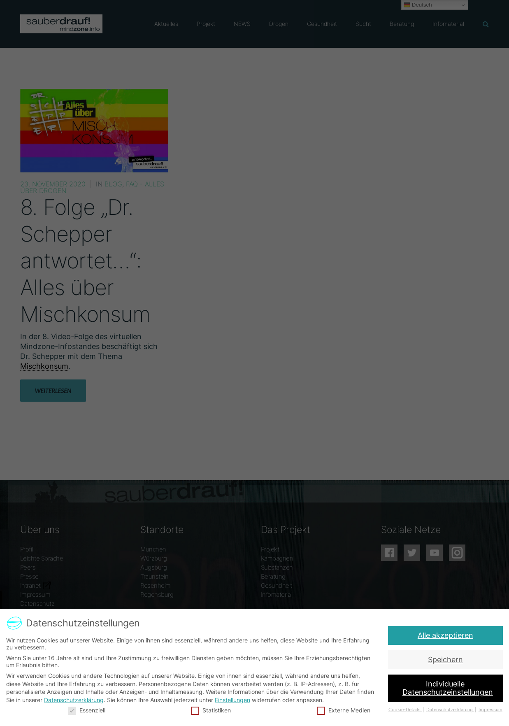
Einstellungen (232, 699)
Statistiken (211, 709)
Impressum (487, 709)
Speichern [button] (445, 660)
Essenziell (88, 709)
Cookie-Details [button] (403, 709)
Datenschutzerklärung (75, 699)
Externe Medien (342, 709)
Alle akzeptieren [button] (447, 635)
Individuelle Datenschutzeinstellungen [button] (446, 688)
